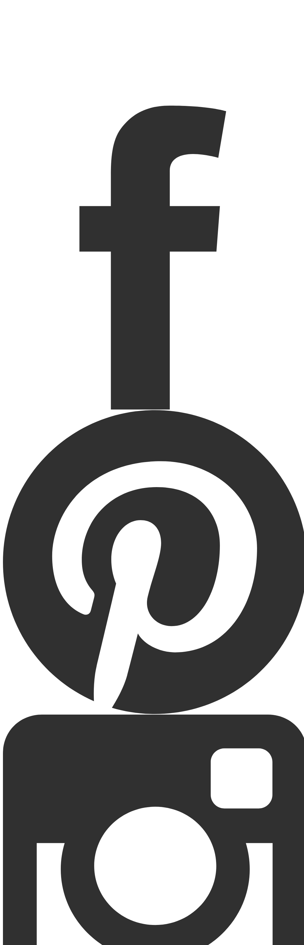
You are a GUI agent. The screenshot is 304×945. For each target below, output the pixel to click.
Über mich (152, 91)
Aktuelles (152, 77)
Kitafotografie (152, 81)
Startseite (152, 67)
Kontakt (152, 86)
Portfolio (152, 72)
